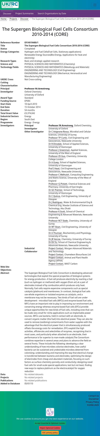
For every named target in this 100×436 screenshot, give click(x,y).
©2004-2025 (93, 405)
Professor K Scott (57, 211)
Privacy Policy (92, 402)
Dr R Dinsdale (55, 143)
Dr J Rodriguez (55, 202)
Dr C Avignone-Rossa (59, 131)
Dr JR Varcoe (54, 239)
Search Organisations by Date (52, 13)
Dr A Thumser (55, 233)
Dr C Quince (54, 196)
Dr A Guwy (54, 162)
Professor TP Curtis (58, 137)
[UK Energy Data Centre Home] (10, 5)
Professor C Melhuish (59, 174)
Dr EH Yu (53, 242)
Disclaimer (94, 398)
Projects (13, 18)
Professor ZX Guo (57, 156)
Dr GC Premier (55, 190)
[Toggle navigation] (94, 4)
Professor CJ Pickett (58, 183)
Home (4, 18)
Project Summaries (24, 13)
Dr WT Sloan (54, 226)
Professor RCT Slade (58, 220)
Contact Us (93, 395)
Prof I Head (54, 168)
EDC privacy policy (50, 432)
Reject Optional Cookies (50, 428)
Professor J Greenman (59, 150)
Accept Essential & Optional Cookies (50, 423)
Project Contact (56, 248)
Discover (7, 13)
